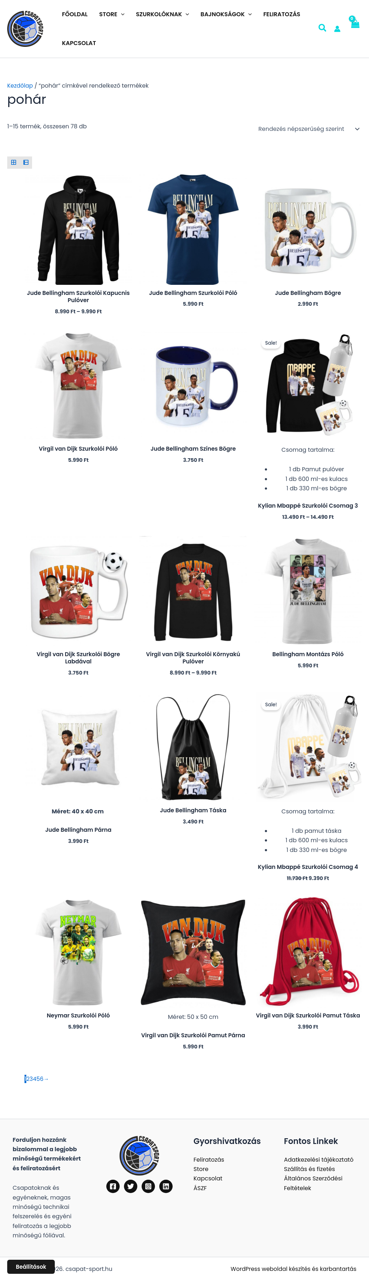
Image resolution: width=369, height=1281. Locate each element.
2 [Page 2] (28, 1082)
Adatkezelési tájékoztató (319, 1160)
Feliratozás (209, 1160)
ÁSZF (200, 1188)
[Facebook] (113, 1186)
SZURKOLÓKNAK (162, 14)
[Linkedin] (166, 1186)
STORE (111, 14)
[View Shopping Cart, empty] (355, 29)
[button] (121, 14)
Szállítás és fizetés (309, 1169)
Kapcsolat (208, 1179)
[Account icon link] (337, 29)
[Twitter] (130, 1186)
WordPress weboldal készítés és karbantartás (291, 1269)
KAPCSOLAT (79, 43)
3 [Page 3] (31, 1082)
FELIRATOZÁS (282, 14)
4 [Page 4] (35, 1082)
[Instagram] (148, 1186)
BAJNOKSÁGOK (226, 14)
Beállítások (31, 1267)
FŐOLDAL (75, 14)
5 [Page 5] (38, 1082)
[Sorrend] (308, 129)
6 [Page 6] (42, 1082)
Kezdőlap (20, 85)
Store (201, 1169)
